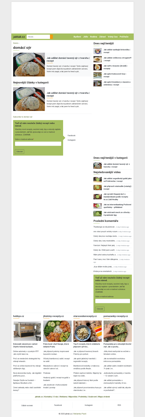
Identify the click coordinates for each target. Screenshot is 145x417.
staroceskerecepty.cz (85, 316)
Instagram (72, 140)
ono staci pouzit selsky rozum (105, 231)
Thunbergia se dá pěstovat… (104, 227)
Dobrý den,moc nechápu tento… (105, 236)
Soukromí (92, 397)
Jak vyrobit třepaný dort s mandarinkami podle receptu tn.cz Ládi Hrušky (116, 197)
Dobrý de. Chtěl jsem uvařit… (104, 250)
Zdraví (102, 36)
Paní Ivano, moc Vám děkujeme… (106, 259)
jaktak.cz (39, 397)
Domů (15, 43)
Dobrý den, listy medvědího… (104, 241)
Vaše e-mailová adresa (24, 139)
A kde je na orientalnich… (103, 271)
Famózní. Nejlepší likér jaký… (104, 245)
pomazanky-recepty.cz (116, 316)
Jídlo (85, 36)
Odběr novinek (27, 405)
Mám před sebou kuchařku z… (105, 255)
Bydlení (77, 36)
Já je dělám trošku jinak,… (103, 267)
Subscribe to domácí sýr (22, 117)
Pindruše (46, 373)
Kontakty (48, 397)
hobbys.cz (18, 316)
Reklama (63, 397)
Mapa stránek (104, 397)
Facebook (71, 135)
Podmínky (83, 397)
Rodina (93, 36)
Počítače (124, 36)
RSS (119, 405)
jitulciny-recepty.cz (53, 316)
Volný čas (113, 36)
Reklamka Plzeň (79, 414)
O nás (55, 397)
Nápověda (73, 397)
